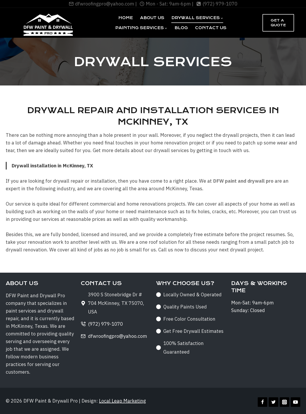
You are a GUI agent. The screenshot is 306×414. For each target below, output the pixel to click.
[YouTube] (295, 402)
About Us (152, 18)
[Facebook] (262, 402)
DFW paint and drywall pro (243, 181)
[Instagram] (284, 402)
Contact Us (210, 28)
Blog (181, 28)
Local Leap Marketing (122, 401)
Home (125, 18)
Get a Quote (278, 22)
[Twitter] (273, 402)
